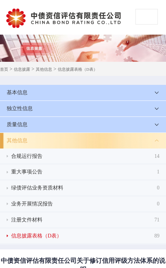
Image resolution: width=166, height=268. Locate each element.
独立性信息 (20, 108)
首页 (4, 69)
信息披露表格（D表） (78, 69)
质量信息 (17, 124)
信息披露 (22, 69)
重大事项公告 (85, 172)
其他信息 (44, 69)
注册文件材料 (85, 220)
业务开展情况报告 (85, 204)
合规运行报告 (85, 156)
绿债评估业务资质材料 (85, 188)
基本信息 (17, 92)
